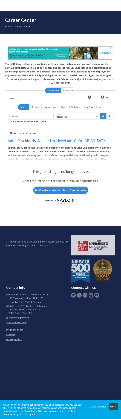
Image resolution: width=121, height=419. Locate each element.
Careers (10, 334)
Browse (35, 107)
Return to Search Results (23, 133)
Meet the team (14, 329)
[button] (110, 116)
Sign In (107, 97)
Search (23, 107)
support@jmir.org (17, 317)
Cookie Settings (97, 406)
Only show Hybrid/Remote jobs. (29, 121)
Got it (113, 406)
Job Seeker (53, 90)
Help (93, 97)
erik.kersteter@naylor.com (95, 79)
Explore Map (50, 107)
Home (8, 26)
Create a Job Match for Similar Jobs (60, 190)
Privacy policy (14, 339)
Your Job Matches (70, 107)
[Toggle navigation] (12, 97)
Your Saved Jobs (92, 107)
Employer (68, 90)
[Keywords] (31, 116)
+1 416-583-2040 (16, 322)
